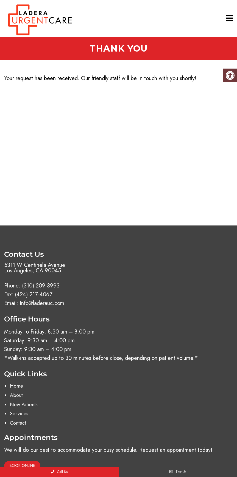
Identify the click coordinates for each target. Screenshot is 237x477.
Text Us (177, 471)
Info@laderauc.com (42, 303)
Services (19, 413)
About (16, 395)
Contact (18, 423)
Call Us (59, 471)
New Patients (24, 404)
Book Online (22, 465)
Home (16, 385)
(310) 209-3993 (41, 286)
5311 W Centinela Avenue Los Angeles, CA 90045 (34, 268)
